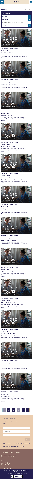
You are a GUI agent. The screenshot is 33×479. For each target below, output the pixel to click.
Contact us (5, 452)
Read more (18, 476)
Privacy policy (15, 452)
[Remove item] (2, 22)
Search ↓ (27, 9)
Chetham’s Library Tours (9, 48)
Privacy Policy (22, 446)
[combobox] (16, 22)
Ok (12, 476)
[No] (31, 474)
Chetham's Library (2, 2)
